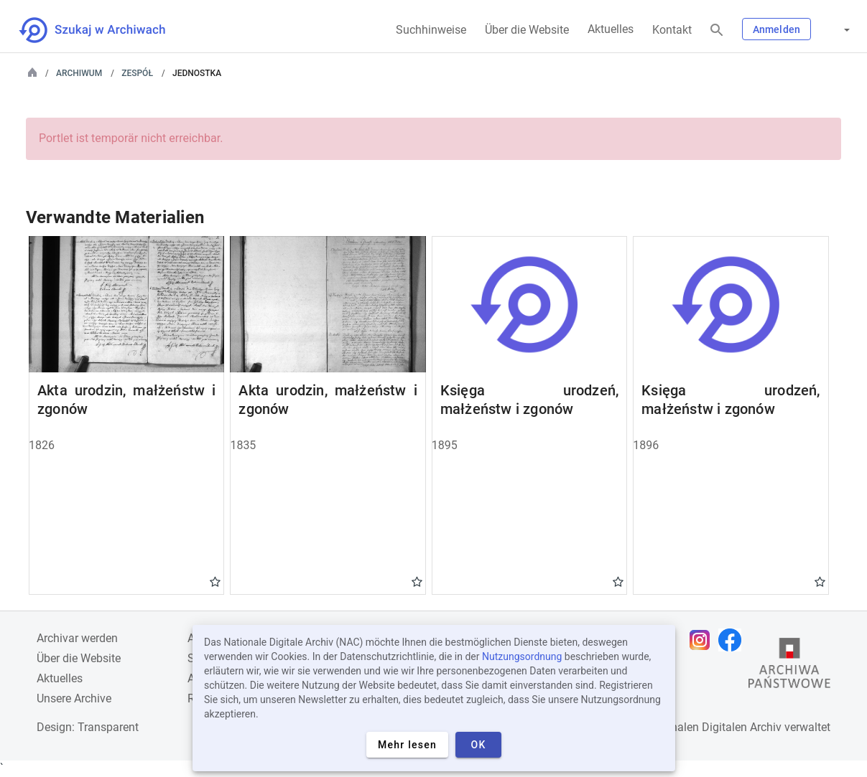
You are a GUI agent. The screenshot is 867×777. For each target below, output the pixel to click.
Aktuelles (611, 29)
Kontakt (672, 30)
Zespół (137, 73)
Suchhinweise (431, 30)
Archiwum (79, 73)
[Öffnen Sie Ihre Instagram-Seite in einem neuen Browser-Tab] (703, 639)
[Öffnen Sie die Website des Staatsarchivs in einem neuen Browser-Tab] (789, 666)
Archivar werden (77, 638)
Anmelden (776, 29)
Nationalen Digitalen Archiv (713, 727)
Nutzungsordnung (522, 656)
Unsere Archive (74, 698)
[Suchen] (717, 30)
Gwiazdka (215, 581)
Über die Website (527, 30)
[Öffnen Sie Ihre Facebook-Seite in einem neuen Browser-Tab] (733, 639)
